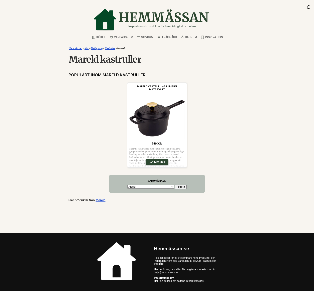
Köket (99, 37)
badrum (207, 260)
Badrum (189, 37)
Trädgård (167, 37)
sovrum (197, 260)
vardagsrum (185, 260)
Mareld (101, 200)
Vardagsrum (121, 37)
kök (175, 260)
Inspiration (212, 37)
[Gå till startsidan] (151, 19)
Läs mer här (157, 162)
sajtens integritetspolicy (190, 280)
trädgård (159, 263)
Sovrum (145, 37)
